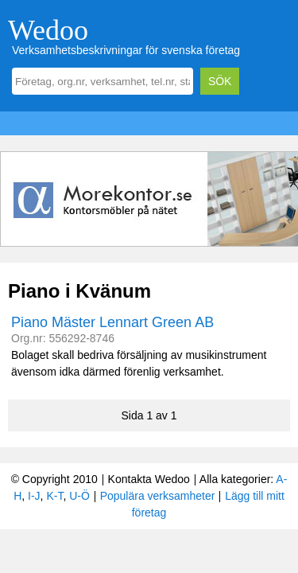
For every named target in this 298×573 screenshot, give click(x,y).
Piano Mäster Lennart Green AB (112, 322)
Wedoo (48, 30)
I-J (34, 495)
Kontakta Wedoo (149, 479)
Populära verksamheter (157, 495)
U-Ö (79, 495)
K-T (54, 495)
